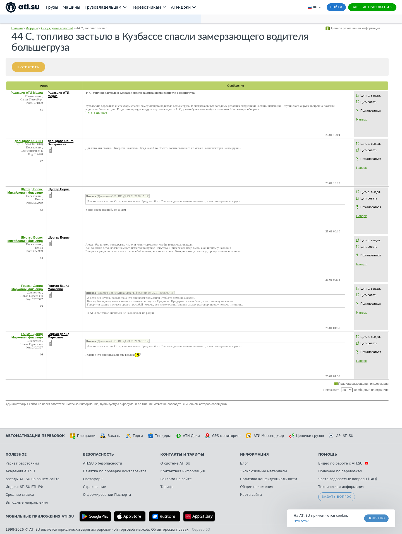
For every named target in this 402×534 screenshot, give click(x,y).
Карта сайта (251, 495)
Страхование (94, 487)
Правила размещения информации (355, 28)
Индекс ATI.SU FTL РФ (24, 487)
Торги (134, 436)
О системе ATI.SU (175, 463)
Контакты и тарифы (182, 454)
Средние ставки (20, 495)
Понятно (376, 518)
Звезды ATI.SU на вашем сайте (32, 479)
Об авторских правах (170, 529)
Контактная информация (182, 471)
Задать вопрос (336, 497)
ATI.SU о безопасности (102, 463)
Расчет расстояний (22, 463)
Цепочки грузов (306, 436)
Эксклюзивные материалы (263, 471)
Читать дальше (96, 112)
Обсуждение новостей (57, 28)
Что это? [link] (301, 521)
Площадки (82, 436)
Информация (254, 454)
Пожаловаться (370, 110)
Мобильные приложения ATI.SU (40, 516)
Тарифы (167, 487)
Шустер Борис (59, 189)
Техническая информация (341, 487)
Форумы (32, 28)
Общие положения (256, 487)
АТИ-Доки (188, 436)
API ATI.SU (341, 436)
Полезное (16, 454)
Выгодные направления (27, 502)
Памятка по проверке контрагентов (115, 471)
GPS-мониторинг (223, 435)
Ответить (29, 67)
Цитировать (368, 102)
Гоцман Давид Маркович (58, 287)
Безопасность (98, 454)
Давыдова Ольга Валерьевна (60, 142)
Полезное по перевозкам (340, 471)
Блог (244, 463)
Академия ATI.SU (20, 471)
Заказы (110, 436)
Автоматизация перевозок (35, 436)
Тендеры (159, 436)
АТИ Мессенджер (265, 435)
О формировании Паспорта (107, 495)
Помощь (327, 454)
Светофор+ (93, 479)
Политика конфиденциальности (268, 479)
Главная (17, 28)
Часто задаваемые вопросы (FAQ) (347, 479)
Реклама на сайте (176, 479)
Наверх (361, 119)
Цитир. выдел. (370, 95)
